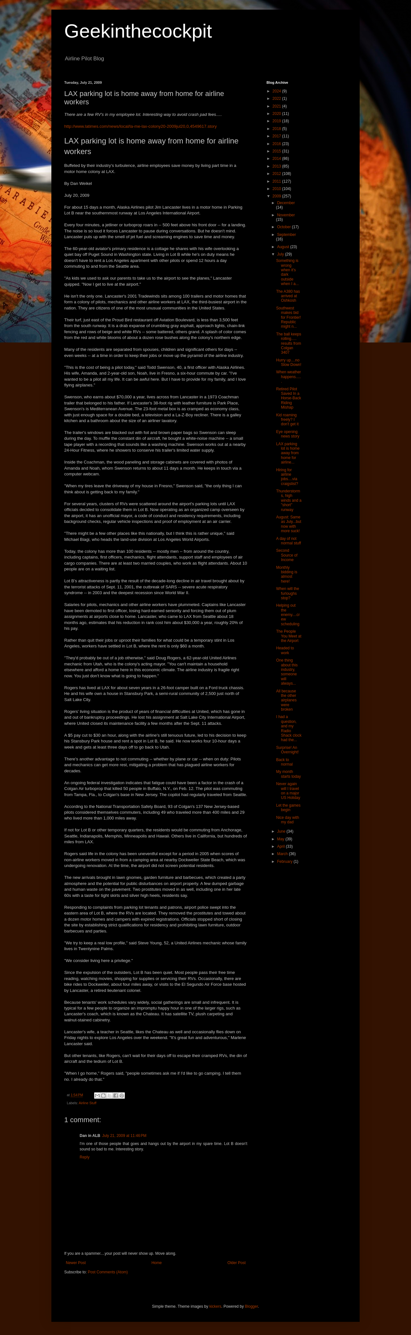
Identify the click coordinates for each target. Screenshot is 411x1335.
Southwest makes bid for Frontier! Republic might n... (288, 317)
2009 (277, 196)
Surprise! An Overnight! (287, 749)
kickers (215, 1306)
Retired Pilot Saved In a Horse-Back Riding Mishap (288, 398)
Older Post (236, 1263)
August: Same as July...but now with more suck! (288, 524)
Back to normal (284, 762)
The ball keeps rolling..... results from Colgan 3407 (288, 343)
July (281, 254)
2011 (277, 181)
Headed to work (285, 650)
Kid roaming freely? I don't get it (287, 420)
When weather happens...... (288, 377)
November (286, 215)
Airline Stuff (87, 1103)
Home (157, 1263)
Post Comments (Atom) (108, 1272)
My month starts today (288, 773)
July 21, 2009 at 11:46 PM (124, 1135)
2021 (277, 106)
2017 (277, 136)
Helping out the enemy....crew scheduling (288, 614)
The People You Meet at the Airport (289, 636)
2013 (277, 166)
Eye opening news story (287, 433)
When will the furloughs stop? (287, 593)
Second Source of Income (286, 555)
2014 (277, 158)
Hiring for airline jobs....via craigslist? (287, 477)
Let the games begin (288, 807)
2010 (277, 188)
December (286, 203)
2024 (277, 91)
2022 (277, 98)
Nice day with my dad (287, 819)
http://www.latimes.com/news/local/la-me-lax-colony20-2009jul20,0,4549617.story (140, 126)
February (285, 861)
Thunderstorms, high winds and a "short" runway (289, 500)
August (283, 247)
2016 (277, 144)
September (286, 234)
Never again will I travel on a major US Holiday (288, 791)
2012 (277, 173)
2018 (277, 128)
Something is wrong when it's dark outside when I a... (287, 272)
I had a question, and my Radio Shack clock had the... (289, 728)
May (281, 839)
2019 (277, 121)
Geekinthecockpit (138, 31)
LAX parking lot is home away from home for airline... (288, 453)
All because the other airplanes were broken (286, 700)
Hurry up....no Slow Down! (288, 362)
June (281, 831)
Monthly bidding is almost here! (286, 574)
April (281, 846)
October (284, 227)
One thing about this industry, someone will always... (287, 672)
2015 (277, 151)
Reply (85, 1157)
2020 (277, 113)
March (283, 854)
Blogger (251, 1306)
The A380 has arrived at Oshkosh (288, 296)
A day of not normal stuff (288, 540)
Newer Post (76, 1263)
